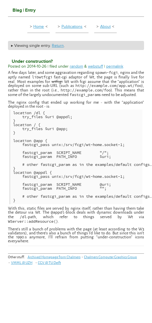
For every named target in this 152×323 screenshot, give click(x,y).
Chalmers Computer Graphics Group (110, 257)
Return (58, 45)
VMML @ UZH (21, 262)
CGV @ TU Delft (49, 262)
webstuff (95, 66)
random (76, 66)
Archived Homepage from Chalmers (54, 257)
